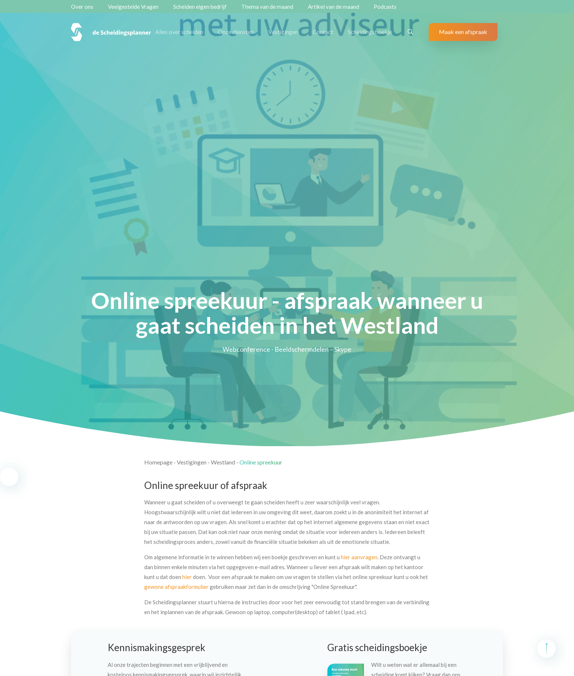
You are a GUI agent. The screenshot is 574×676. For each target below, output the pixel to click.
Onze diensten (236, 31)
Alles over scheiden (179, 31)
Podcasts (385, 6)
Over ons (82, 6)
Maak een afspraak (463, 31)
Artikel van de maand (333, 6)
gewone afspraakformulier (176, 586)
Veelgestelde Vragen (133, 6)
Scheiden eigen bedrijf (200, 6)
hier (187, 577)
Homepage (158, 462)
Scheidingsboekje (370, 31)
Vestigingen (283, 31)
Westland (223, 462)
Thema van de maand (267, 6)
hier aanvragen (359, 557)
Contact (323, 31)
